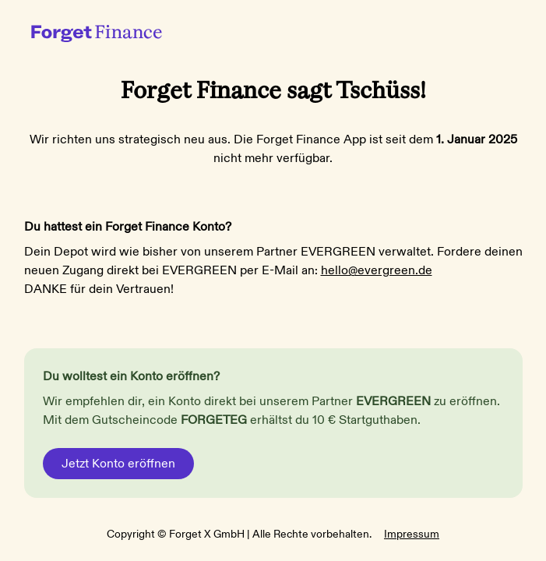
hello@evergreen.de (376, 270)
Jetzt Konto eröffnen (118, 463)
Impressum (411, 534)
